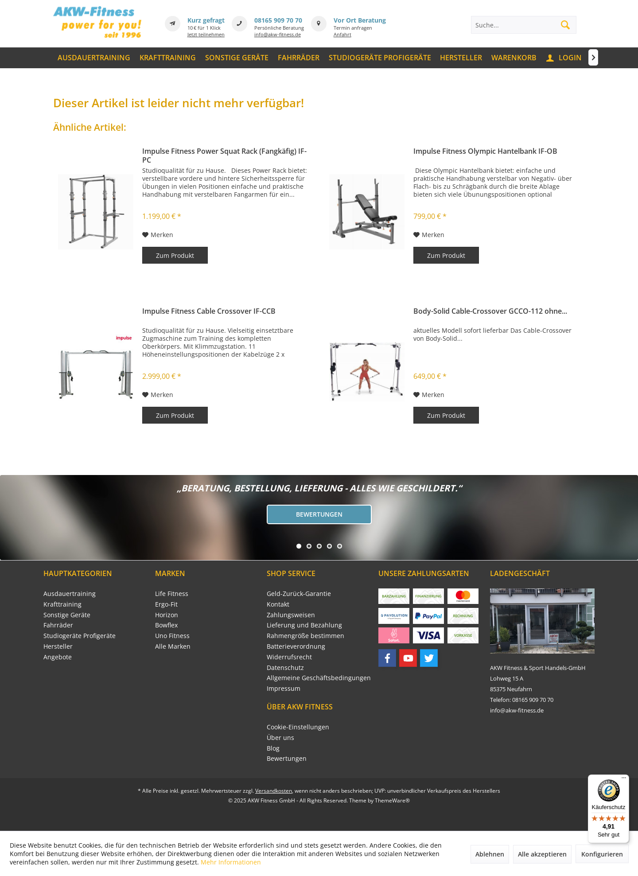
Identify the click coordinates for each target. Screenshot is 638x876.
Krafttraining (62, 604)
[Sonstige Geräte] (237, 57)
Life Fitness (171, 593)
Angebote (57, 657)
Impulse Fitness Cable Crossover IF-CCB (209, 311)
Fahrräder (58, 625)
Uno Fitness (172, 635)
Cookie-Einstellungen (298, 727)
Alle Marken (173, 646)
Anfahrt (342, 34)
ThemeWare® (392, 800)
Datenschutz (285, 667)
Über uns (280, 737)
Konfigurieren (602, 854)
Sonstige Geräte (66, 615)
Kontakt (278, 604)
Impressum (283, 688)
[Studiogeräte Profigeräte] (380, 57)
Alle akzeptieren (542, 854)
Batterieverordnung (296, 646)
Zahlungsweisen (291, 615)
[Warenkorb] (514, 57)
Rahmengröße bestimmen (305, 635)
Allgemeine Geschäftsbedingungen (319, 678)
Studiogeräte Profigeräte (79, 635)
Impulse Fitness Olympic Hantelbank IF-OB (485, 151)
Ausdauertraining (69, 593)
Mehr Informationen (231, 862)
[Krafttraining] (168, 57)
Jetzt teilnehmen (206, 34)
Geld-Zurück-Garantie (299, 593)
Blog (273, 748)
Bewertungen (319, 514)
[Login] (564, 57)
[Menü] (624, 780)
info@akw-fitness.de (277, 34)
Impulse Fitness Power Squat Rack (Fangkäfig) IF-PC (224, 155)
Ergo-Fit (166, 604)
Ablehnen (489, 854)
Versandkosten (273, 790)
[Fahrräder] (298, 57)
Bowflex (166, 625)
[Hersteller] (461, 57)
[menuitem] (94, 57)
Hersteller (58, 646)
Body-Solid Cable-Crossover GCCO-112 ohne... (490, 311)
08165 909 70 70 (278, 20)
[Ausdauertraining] (94, 57)
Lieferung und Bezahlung (304, 625)
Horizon (166, 615)
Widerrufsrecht (289, 657)
